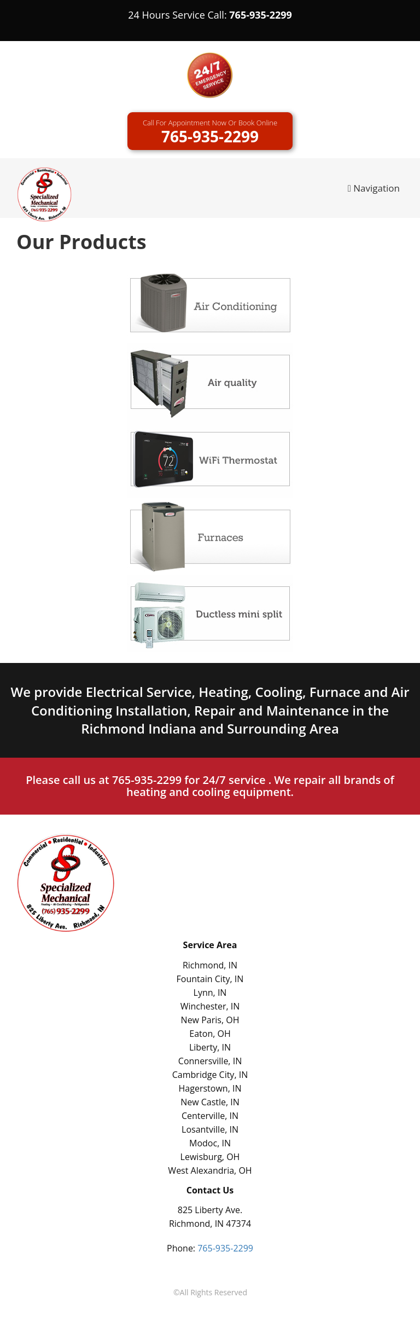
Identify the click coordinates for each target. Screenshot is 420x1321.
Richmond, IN (210, 965)
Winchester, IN (210, 1006)
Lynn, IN (210, 993)
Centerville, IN (210, 1116)
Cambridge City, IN (210, 1075)
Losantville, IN (210, 1129)
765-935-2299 (260, 14)
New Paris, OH (210, 1020)
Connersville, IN (210, 1061)
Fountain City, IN (210, 979)
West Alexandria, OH (210, 1170)
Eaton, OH (209, 1034)
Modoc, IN (210, 1143)
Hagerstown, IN (210, 1088)
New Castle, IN (210, 1102)
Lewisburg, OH (210, 1157)
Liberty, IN (210, 1047)
